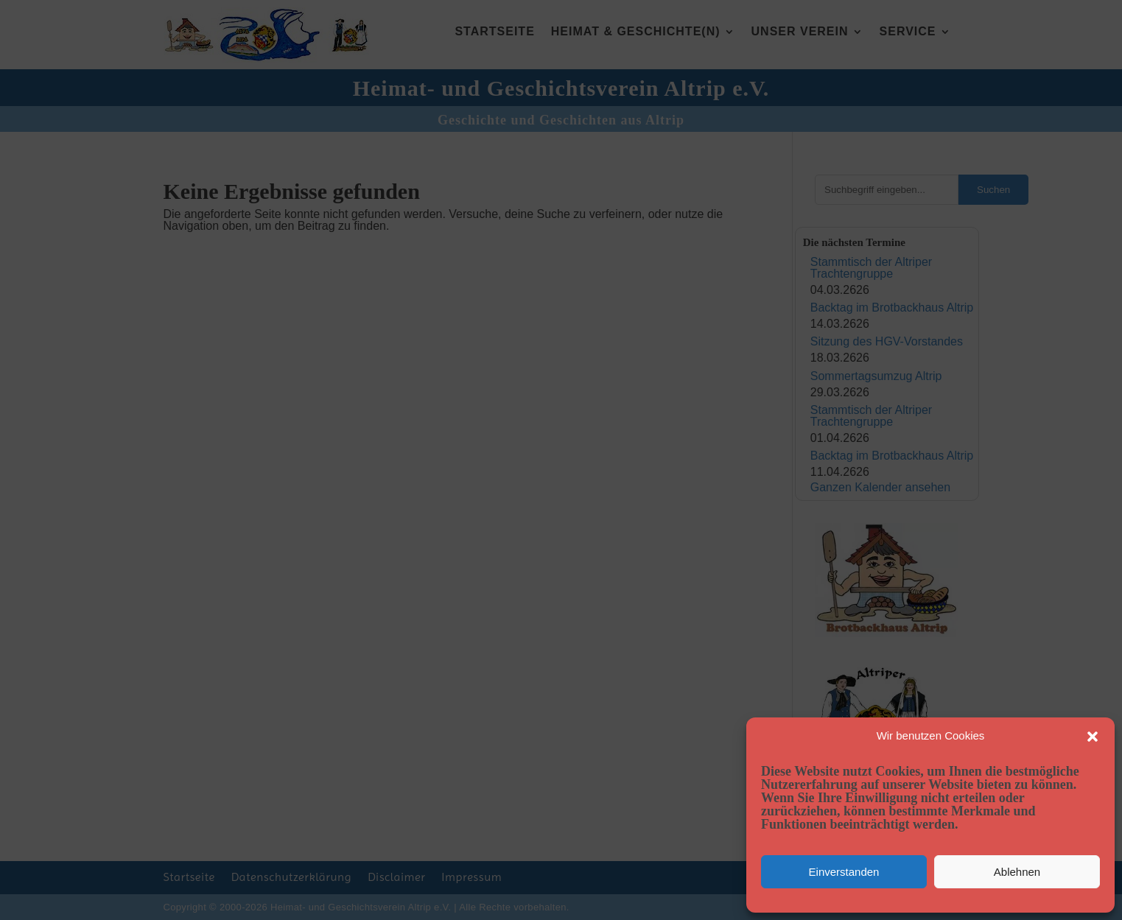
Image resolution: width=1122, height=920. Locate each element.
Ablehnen (1017, 871)
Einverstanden (844, 871)
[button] (1092, 736)
